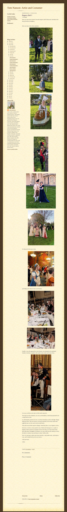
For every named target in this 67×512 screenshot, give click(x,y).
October (11, 49)
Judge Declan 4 (13, 67)
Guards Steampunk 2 (14, 62)
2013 (10, 94)
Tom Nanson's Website (11, 17)
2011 (10, 96)
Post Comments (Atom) (33, 499)
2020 (10, 85)
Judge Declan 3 (13, 70)
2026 (10, 41)
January (11, 78)
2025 (10, 43)
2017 (10, 89)
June (11, 55)
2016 (10, 91)
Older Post (57, 495)
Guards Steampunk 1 (14, 65)
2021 (10, 83)
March (11, 75)
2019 (10, 86)
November (12, 47)
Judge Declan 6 (13, 60)
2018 (10, 88)
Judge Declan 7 (13, 57)
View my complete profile (12, 149)
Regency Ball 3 (13, 68)
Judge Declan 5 (13, 63)
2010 (10, 97)
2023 (10, 80)
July (11, 54)
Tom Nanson (12, 110)
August (11, 52)
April (11, 73)
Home (41, 495)
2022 (10, 81)
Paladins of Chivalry (11, 16)
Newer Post (24, 495)
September (12, 51)
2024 (10, 44)
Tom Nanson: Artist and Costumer (24, 7)
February (12, 76)
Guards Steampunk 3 (14, 59)
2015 (10, 93)
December (12, 46)
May (11, 72)
